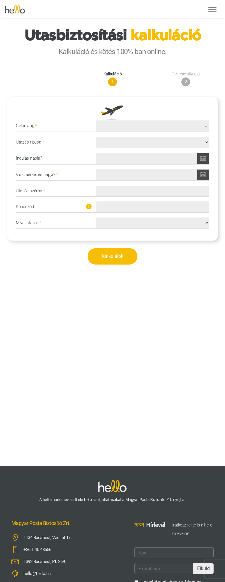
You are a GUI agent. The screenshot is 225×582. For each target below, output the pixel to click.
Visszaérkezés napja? (37, 174)
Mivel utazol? (28, 222)
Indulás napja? (30, 158)
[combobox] (152, 126)
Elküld (203, 568)
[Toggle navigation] (212, 9)
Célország (26, 125)
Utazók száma (30, 191)
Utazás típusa (30, 142)
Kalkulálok (112, 256)
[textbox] (152, 127)
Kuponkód (54, 206)
